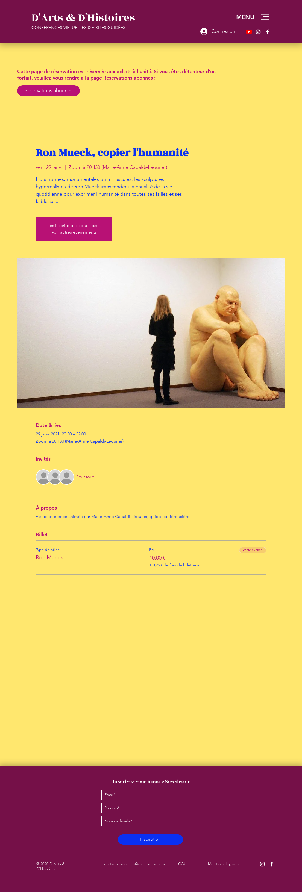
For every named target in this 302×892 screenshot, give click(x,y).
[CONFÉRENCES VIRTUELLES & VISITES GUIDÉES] (106, 28)
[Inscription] (150, 839)
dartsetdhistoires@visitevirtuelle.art (136, 863)
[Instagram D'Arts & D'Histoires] (262, 864)
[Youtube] (249, 32)
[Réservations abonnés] (48, 90)
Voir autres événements (74, 232)
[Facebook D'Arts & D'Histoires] (272, 864)
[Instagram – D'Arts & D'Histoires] (258, 32)
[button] (265, 17)
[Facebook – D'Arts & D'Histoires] (268, 32)
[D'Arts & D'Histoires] (84, 18)
